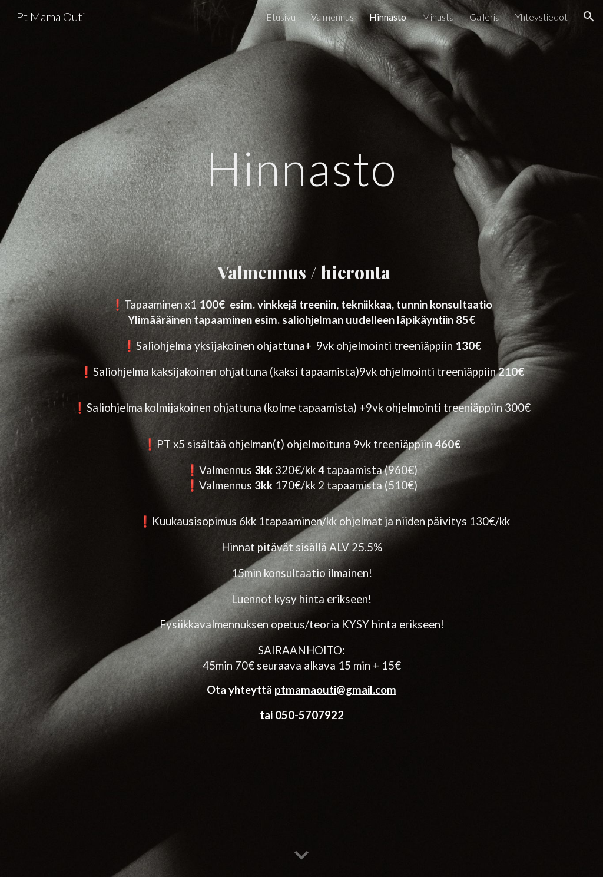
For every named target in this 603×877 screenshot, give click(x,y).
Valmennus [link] (332, 16)
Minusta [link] (438, 16)
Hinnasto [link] (387, 16)
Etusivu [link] (281, 16)
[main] (301, 183)
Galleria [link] (484, 16)
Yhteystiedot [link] (541, 16)
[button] (589, 16)
